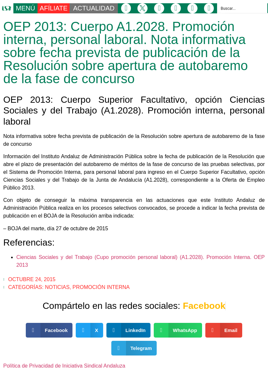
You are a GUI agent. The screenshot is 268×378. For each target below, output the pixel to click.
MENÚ (25, 8)
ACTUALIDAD (94, 8)
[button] (49, 330)
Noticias (57, 287)
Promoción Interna (101, 287)
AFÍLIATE (54, 8)
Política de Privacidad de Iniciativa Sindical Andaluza (64, 366)
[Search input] (242, 8)
